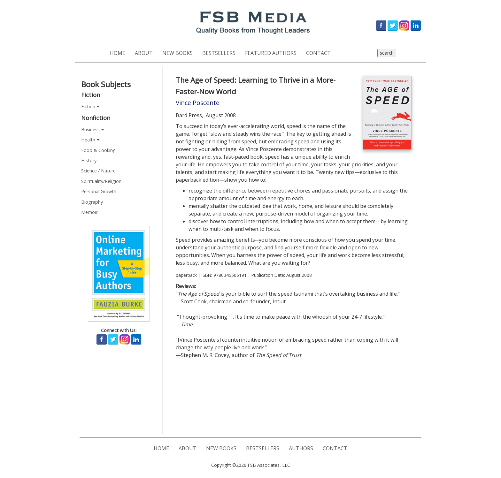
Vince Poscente (198, 102)
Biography (92, 202)
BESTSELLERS (221, 53)
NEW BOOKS (179, 53)
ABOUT (146, 53)
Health (88, 140)
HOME (120, 53)
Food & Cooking (98, 150)
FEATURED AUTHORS (273, 53)
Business (90, 129)
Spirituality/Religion (101, 181)
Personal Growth (98, 191)
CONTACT (320, 53)
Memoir (89, 212)
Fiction (88, 106)
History (88, 160)
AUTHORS (303, 448)
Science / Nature (98, 171)
